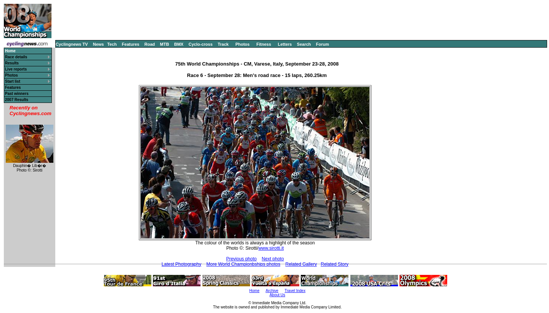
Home (254, 291)
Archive (272, 291)
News (98, 44)
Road (149, 44)
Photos (242, 44)
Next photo (273, 259)
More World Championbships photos (243, 264)
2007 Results (16, 100)
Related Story (334, 264)
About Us (277, 295)
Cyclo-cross (201, 44)
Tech (112, 44)
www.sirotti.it (271, 248)
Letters (285, 44)
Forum (322, 44)
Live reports (16, 69)
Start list (12, 81)
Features (131, 44)
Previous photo (241, 259)
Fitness (263, 44)
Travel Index (295, 291)
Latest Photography (181, 264)
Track (223, 44)
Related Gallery (301, 264)
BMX (178, 44)
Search (304, 44)
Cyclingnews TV (72, 44)
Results (12, 63)
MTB (164, 44)
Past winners (17, 93)
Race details (16, 57)
